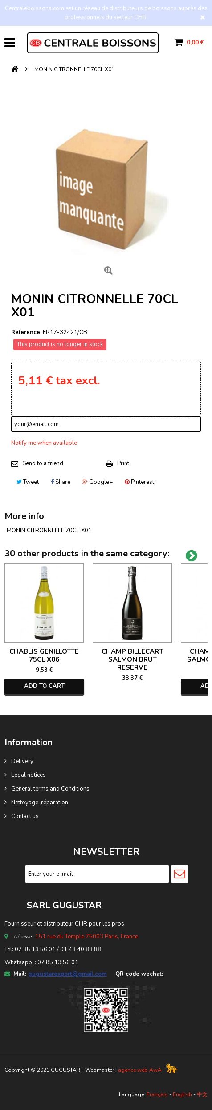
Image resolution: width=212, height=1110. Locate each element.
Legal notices (28, 775)
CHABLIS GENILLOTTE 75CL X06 (44, 655)
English (182, 1094)
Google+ (97, 482)
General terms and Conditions (50, 789)
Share (60, 482)
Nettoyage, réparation (39, 803)
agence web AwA (140, 1070)
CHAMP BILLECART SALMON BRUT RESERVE (132, 659)
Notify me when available (44, 443)
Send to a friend (42, 463)
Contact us (25, 816)
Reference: (26, 332)
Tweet (27, 482)
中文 (202, 1094)
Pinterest (139, 482)
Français (157, 1094)
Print (123, 463)
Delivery (22, 761)
